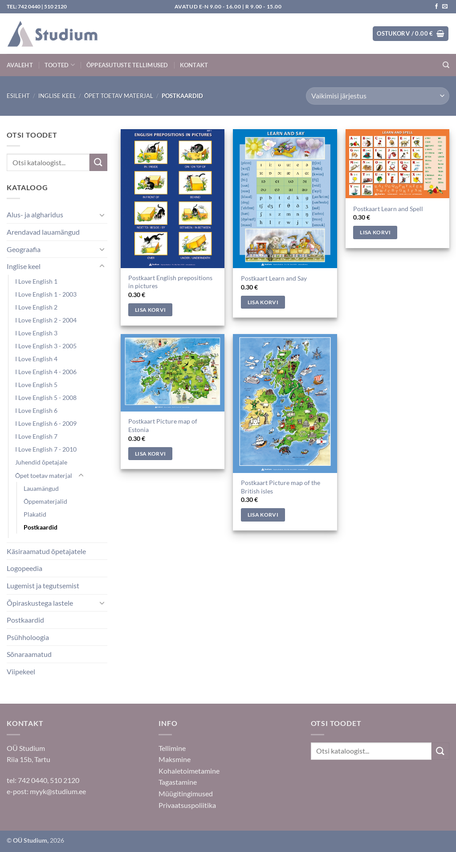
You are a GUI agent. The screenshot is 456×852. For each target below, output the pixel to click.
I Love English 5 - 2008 (46, 397)
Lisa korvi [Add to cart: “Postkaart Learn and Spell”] (375, 232)
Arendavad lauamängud (43, 232)
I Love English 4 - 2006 (46, 371)
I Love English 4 (36, 359)
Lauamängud (41, 488)
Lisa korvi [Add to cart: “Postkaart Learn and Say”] (263, 302)
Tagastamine (178, 782)
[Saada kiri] (445, 7)
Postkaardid (40, 527)
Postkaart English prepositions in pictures (170, 282)
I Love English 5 (36, 384)
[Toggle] (102, 214)
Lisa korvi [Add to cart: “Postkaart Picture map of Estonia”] (150, 454)
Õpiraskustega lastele (40, 603)
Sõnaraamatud (29, 654)
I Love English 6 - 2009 (46, 423)
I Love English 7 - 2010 (46, 449)
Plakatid (35, 514)
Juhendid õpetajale (41, 462)
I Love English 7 (36, 436)
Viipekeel (21, 671)
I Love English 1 (36, 281)
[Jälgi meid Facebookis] (436, 7)
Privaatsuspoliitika (187, 805)
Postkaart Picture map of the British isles (280, 487)
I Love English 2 (36, 307)
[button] (410, 33)
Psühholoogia (28, 637)
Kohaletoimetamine (189, 770)
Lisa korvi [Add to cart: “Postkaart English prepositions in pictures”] (150, 310)
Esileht (18, 95)
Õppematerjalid (45, 501)
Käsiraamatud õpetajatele (46, 551)
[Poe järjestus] (377, 96)
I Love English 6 (36, 410)
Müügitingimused (186, 793)
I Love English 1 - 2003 (46, 294)
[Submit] (98, 162)
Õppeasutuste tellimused (127, 65)
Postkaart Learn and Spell (388, 208)
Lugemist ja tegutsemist (43, 585)
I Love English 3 (36, 333)
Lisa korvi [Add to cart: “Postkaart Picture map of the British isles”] (263, 515)
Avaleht (20, 65)
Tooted (60, 65)
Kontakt (194, 65)
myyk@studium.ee (58, 791)
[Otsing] (446, 65)
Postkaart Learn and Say (274, 278)
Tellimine (172, 748)
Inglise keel (57, 95)
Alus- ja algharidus (35, 214)
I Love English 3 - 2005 (46, 346)
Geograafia (24, 249)
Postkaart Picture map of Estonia (162, 425)
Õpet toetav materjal (118, 95)
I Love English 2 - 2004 (46, 320)
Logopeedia (24, 568)
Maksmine (175, 759)
